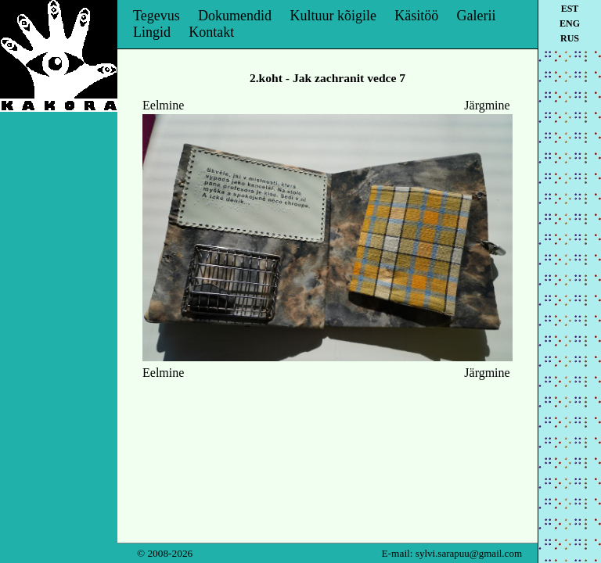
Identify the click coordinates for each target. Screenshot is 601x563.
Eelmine (163, 105)
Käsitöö (416, 15)
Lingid (152, 32)
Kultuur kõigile (333, 15)
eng (570, 23)
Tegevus (156, 15)
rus (569, 38)
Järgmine (486, 105)
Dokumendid (235, 15)
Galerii (476, 15)
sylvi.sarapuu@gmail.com (469, 553)
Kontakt (211, 32)
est (570, 8)
